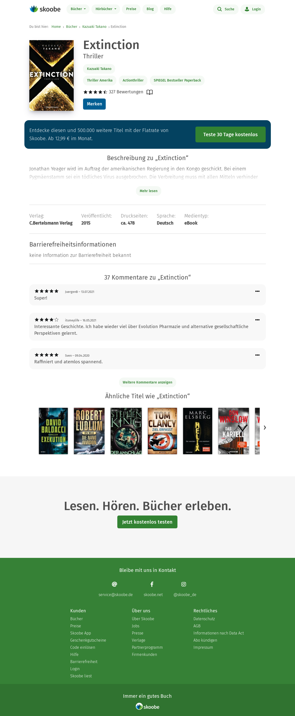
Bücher (77, 9)
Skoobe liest (81, 676)
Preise (131, 9)
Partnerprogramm (147, 647)
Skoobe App (80, 633)
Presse (137, 633)
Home (56, 27)
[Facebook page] (153, 589)
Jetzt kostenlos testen (147, 522)
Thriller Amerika (100, 80)
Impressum (203, 647)
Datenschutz (204, 618)
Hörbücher (104, 9)
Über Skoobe (143, 618)
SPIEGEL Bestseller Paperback (177, 80)
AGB (197, 626)
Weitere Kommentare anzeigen (147, 382)
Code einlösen (82, 647)
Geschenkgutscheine (88, 640)
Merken (94, 104)
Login (253, 8)
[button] (265, 427)
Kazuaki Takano (94, 27)
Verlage (138, 640)
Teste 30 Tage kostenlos (230, 134)
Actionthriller (133, 80)
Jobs (135, 626)
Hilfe (168, 9)
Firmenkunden (144, 654)
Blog (150, 9)
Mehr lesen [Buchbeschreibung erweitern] (148, 191)
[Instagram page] (185, 589)
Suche (225, 8)
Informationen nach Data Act (218, 633)
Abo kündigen (205, 640)
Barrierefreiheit (83, 661)
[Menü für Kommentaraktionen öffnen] (257, 291)
